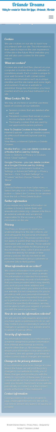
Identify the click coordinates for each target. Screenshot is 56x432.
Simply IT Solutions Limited (28, 428)
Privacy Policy (32, 425)
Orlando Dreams (28, 4)
